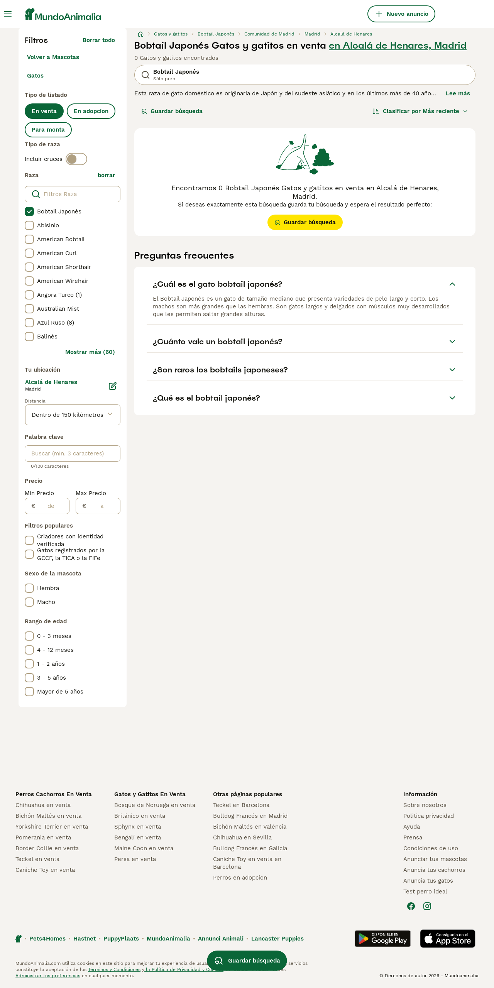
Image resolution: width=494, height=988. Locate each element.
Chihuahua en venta (43, 805)
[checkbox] (29, 211)
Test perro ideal (425, 891)
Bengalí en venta (137, 837)
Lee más (458, 93)
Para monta (48, 129)
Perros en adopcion (240, 877)
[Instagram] (427, 906)
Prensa (412, 837)
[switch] (76, 159)
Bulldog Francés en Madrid (250, 815)
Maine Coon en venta (143, 848)
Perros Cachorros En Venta (53, 794)
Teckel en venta (37, 859)
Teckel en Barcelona (241, 805)
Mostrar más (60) (90, 352)
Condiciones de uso (430, 848)
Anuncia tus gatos (428, 880)
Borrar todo (99, 40)
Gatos (35, 75)
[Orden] (420, 111)
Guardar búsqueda (172, 111)
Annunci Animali (221, 938)
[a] (103, 506)
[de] (52, 506)
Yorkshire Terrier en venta (51, 826)
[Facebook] (411, 906)
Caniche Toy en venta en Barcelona (247, 863)
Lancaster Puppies (277, 938)
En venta (44, 111)
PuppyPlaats (121, 938)
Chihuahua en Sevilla (242, 837)
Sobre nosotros (425, 805)
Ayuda (411, 826)
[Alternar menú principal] (7, 14)
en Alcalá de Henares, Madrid (398, 45)
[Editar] (112, 386)
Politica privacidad (428, 815)
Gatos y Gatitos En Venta (150, 794)
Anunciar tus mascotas (435, 859)
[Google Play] (383, 938)
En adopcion (91, 111)
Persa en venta (135, 859)
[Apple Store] (448, 938)
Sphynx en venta (137, 826)
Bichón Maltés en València (249, 826)
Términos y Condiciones (114, 969)
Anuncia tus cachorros (434, 869)
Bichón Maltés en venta (48, 815)
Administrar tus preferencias (47, 975)
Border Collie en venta (47, 848)
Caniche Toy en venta (45, 869)
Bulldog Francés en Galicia (250, 848)
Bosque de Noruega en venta (154, 805)
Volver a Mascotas (53, 57)
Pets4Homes (47, 938)
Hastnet (84, 938)
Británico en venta (139, 815)
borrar (106, 175)
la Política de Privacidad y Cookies (183, 969)
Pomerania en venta (43, 837)
